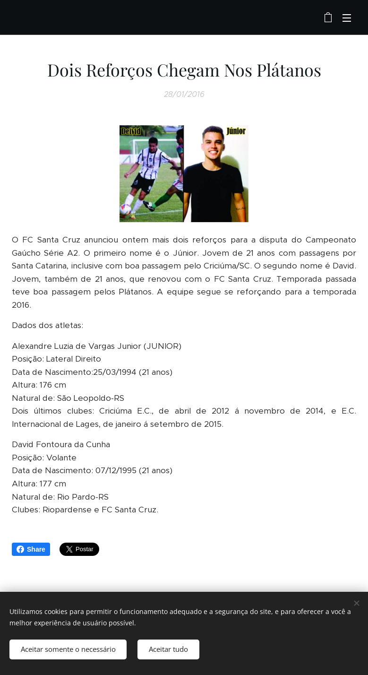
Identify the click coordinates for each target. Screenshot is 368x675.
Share (31, 549)
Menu (346, 17)
